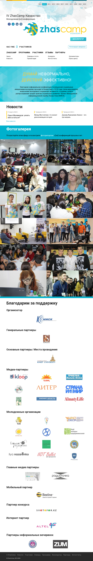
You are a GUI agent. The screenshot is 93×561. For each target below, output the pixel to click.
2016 (57, 4)
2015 (53, 4)
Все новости (10, 121)
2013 (44, 4)
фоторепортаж (47, 135)
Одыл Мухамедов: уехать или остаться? (19, 116)
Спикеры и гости (32, 56)
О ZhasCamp (11, 555)
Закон (8, 56)
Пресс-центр (73, 58)
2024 (84, 4)
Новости (9, 58)
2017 (62, 4)
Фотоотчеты (52, 58)
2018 (66, 4)
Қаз (81, 8)
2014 (49, 4)
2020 (75, 4)
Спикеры (37, 555)
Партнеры (60, 52)
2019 (71, 4)
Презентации (31, 58)
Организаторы (74, 56)
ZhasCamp (11, 52)
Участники (37, 52)
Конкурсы (51, 56)
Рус (85, 8)
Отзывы (49, 52)
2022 (80, 4)
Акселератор (78, 39)
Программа (24, 52)
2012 (40, 4)
